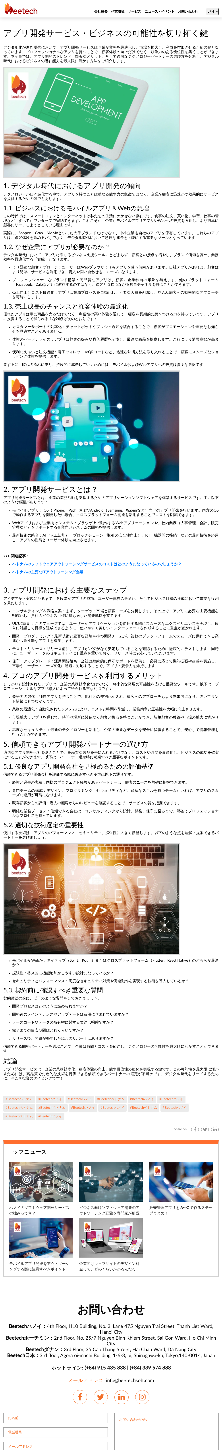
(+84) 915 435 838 (105, 1368)
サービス (134, 11)
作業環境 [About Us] (117, 11)
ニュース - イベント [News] (159, 11)
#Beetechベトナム (19, 1099)
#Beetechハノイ (50, 1099)
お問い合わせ (188, 11)
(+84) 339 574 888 (150, 1368)
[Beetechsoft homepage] (21, 8)
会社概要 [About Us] (101, 11)
